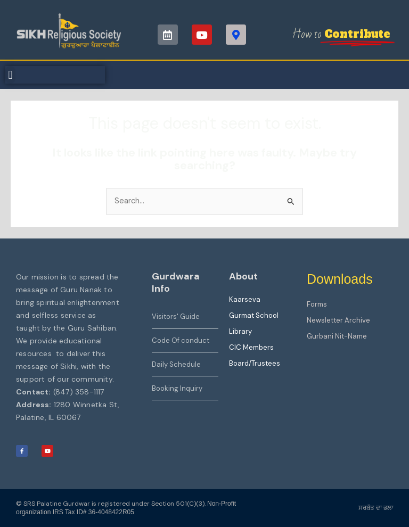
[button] (10, 75)
